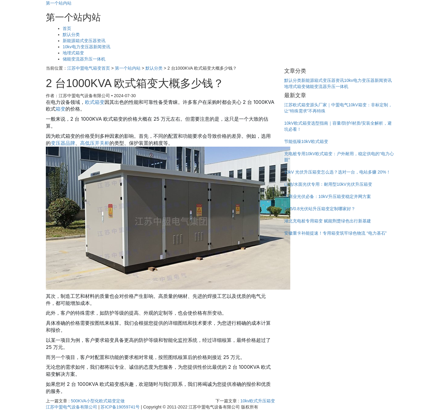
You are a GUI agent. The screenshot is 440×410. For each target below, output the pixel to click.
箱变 (60, 109)
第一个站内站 (59, 3)
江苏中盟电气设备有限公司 (71, 407)
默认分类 (71, 34)
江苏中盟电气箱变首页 (88, 68)
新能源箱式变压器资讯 (84, 40)
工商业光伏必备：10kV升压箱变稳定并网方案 (327, 196)
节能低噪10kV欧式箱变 (306, 141)
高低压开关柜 (94, 143)
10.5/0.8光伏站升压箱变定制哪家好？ (319, 208)
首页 (67, 28)
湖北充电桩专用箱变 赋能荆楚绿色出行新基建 (327, 220)
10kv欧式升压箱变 (257, 400)
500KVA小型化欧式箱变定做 (98, 400)
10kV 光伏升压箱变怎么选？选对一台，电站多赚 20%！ (337, 172)
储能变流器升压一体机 (84, 59)
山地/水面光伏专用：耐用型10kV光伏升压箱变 (328, 184)
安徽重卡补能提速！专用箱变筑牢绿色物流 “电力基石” (335, 233)
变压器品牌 (63, 143)
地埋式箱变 (73, 52)
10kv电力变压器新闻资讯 (86, 46)
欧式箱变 (95, 102)
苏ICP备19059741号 (120, 407)
